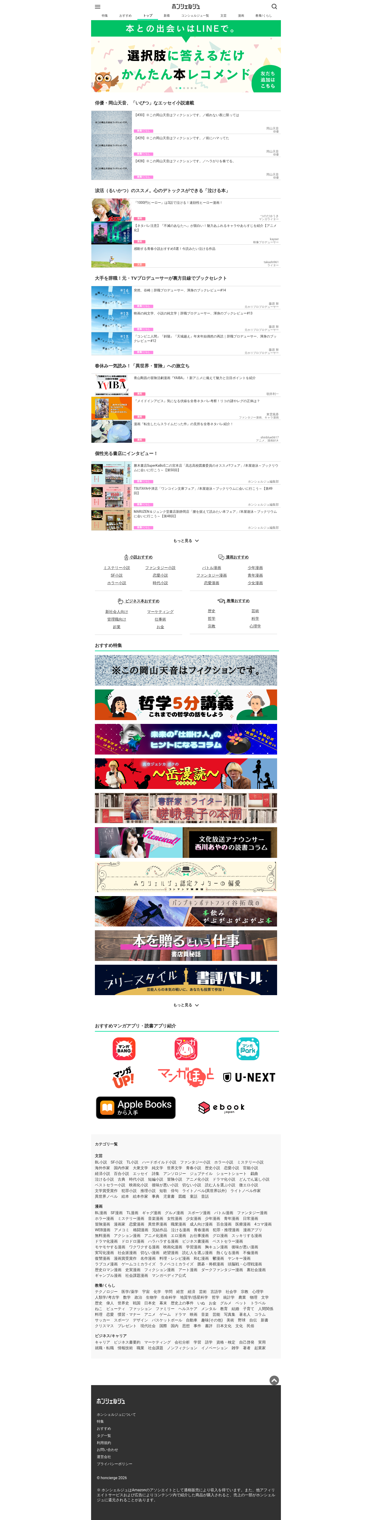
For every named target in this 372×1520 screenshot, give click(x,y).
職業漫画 (178, 1224)
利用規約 (104, 1443)
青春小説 (193, 1168)
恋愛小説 (160, 575)
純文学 (157, 1168)
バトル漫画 (211, 567)
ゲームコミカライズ (138, 1264)
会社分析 (182, 1342)
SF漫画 (117, 1213)
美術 (230, 1320)
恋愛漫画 (211, 583)
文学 (265, 1297)
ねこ (98, 1308)
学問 (168, 1291)
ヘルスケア (187, 1308)
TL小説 (132, 1162)
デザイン (140, 1320)
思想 (186, 1326)
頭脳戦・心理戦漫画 (245, 1264)
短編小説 (155, 1179)
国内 (174, 1326)
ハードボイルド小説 (159, 1162)
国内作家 (121, 1168)
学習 (197, 1342)
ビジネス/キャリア (111, 1336)
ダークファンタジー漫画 (222, 1270)
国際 (163, 1326)
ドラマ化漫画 (106, 1241)
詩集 (155, 1173)
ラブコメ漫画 (106, 1264)
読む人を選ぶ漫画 (197, 1252)
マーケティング (160, 611)
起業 (117, 627)
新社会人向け (116, 611)
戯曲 (254, 1173)
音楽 (205, 1314)
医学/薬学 (129, 1291)
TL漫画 (132, 1213)
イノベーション (214, 1348)
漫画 (241, 15)
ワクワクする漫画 (144, 1247)
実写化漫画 (104, 1252)
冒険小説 (174, 1179)
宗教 (211, 626)
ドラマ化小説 (224, 1179)
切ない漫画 (149, 1252)
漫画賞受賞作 (125, 1258)
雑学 (235, 1348)
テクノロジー (106, 1291)
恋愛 (110, 1314)
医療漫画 (243, 1224)
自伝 (253, 1320)
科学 (255, 618)
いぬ (201, 1303)
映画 (193, 1314)
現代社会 (148, 1326)
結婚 (235, 1308)
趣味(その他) (212, 1320)
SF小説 (117, 575)
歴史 (211, 611)
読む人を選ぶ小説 (220, 1185)
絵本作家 (140, 1196)
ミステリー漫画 (131, 1218)
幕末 (163, 1303)
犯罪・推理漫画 (226, 1230)
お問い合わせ (107, 1450)
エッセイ (140, 1173)
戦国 (136, 1303)
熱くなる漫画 (227, 1252)
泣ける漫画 (180, 1230)
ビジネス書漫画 (195, 1241)
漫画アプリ (252, 1230)
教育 (224, 1308)
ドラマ (180, 1314)
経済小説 (102, 1173)
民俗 (250, 1326)
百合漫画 (224, 1224)
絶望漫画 (170, 1252)
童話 (193, 1196)
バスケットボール (167, 1320)
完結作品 (159, 1230)
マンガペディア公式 (169, 1275)
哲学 (211, 618)
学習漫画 (193, 1247)
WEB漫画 (102, 1230)
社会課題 (155, 1348)
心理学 (255, 626)
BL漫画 (101, 1213)
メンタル (208, 1308)
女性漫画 (174, 1218)
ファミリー (165, 1308)
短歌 (163, 1190)
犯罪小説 (129, 1190)
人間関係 (265, 1308)
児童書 (169, 1196)
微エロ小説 (248, 1185)
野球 (242, 1320)
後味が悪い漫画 (245, 1247)
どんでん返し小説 (254, 1179)
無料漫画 (102, 1235)
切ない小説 (191, 1185)
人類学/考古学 (107, 1297)
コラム (260, 1314)
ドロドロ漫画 (132, 1241)
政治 (138, 1297)
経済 (191, 1291)
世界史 (123, 1303)
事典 (155, 1196)
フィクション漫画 (159, 1270)
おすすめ (125, 15)
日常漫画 (250, 1218)
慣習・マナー (129, 1314)
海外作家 (102, 1168)
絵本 (125, 1196)
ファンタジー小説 (160, 567)
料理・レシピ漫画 (174, 1258)
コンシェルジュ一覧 (195, 15)
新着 (167, 15)
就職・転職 (104, 1348)
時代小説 (160, 583)
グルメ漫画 (174, 1213)
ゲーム (165, 1314)
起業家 (260, 1348)
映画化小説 (138, 1185)
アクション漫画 (127, 1235)
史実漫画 (132, 1270)
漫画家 (119, 1224)
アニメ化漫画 (155, 1235)
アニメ (150, 1314)
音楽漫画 (155, 1218)
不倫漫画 (250, 1252)
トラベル (258, 1303)
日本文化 (224, 1326)
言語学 (216, 1291)
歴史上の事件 (182, 1303)
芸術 (255, 611)
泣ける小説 (104, 1179)
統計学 (229, 1297)
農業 (242, 1297)
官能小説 (250, 1168)
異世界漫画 (157, 1224)
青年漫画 (255, 575)
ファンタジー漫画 (211, 575)
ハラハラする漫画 (163, 1241)
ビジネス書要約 (127, 1342)
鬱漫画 (218, 1258)
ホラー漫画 (104, 1218)
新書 (264, 1320)
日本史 (150, 1303)
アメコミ (121, 1230)
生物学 (151, 1297)
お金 (160, 627)
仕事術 (160, 619)
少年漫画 (255, 567)
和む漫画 (201, 1258)
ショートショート (231, 1173)
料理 (98, 1314)
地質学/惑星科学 (194, 1297)
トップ (147, 15)
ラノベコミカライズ (176, 1264)
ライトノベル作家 (245, 1190)
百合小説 (121, 1173)
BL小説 (101, 1162)
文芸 (223, 15)
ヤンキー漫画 (239, 1258)
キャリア (102, 1342)
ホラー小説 (116, 583)
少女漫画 (255, 583)
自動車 (191, 1320)
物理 (253, 1297)
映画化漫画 (172, 1247)
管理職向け (116, 619)
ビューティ (115, 1308)
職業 (140, 1348)
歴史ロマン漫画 (108, 1270)
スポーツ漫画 (199, 1213)
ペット (241, 1303)
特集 (105, 15)
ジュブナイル (201, 1173)
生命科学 (168, 1297)
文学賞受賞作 (106, 1190)
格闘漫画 (140, 1230)
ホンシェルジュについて (116, 1414)
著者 (247, 1348)
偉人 (110, 1303)
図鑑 (182, 1196)
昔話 (205, 1196)
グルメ (226, 1303)
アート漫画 (187, 1270)
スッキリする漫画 (247, 1235)
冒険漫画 (102, 1224)
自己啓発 (246, 1342)
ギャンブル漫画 (108, 1275)
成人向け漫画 (201, 1224)
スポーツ (121, 1320)
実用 (262, 1342)
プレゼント (127, 1326)
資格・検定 (225, 1342)
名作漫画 (148, 1258)
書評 (209, 1326)
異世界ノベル (106, 1196)
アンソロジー (174, 1173)
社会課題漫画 (136, 1275)
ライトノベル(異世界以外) (204, 1190)
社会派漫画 (127, 1252)
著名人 (245, 1314)
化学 (157, 1291)
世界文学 (174, 1168)
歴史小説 (212, 1168)
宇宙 (146, 1291)
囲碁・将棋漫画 (210, 1264)
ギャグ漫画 (151, 1213)
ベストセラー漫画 (228, 1241)
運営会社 (104, 1457)
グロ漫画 (220, 1235)
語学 (209, 1342)
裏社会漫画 (256, 1270)
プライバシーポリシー (114, 1464)
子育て (248, 1308)
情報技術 (125, 1348)
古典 (121, 1179)
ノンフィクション (182, 1348)
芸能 (216, 1314)
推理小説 (148, 1190)
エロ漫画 (178, 1235)
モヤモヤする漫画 (110, 1247)
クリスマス (104, 1326)
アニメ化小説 (197, 1179)
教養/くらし (264, 15)
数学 (127, 1297)
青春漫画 (201, 1230)
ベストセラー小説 (110, 1185)
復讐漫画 (102, 1258)
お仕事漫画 (199, 1235)
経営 (180, 1291)
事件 (197, 1326)
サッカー (102, 1320)
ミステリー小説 (116, 567)
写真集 (229, 1314)
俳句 (174, 1190)
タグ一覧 (104, 1436)
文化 (239, 1326)
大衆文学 (140, 1168)
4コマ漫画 (263, 1224)
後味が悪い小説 (165, 1185)
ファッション (140, 1308)
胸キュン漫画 (216, 1247)
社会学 (231, 1291)
